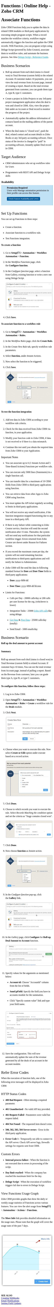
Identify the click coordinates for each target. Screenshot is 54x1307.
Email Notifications (10, 1300)
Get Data (14, 620)
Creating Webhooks (10, 1298)
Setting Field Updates (11, 1303)
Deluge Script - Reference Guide (33, 57)
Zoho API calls (41, 611)
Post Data (25, 620)
